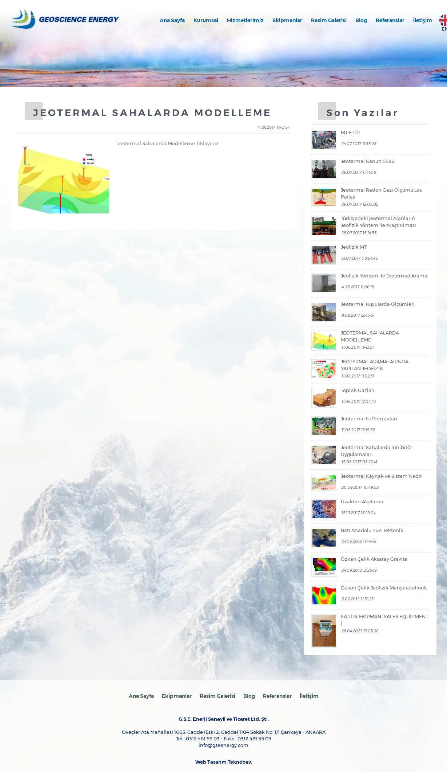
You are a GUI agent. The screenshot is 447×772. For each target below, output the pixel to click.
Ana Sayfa (172, 20)
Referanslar (390, 20)
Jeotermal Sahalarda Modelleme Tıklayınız (168, 143)
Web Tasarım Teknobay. (223, 762)
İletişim (422, 20)
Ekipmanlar (287, 20)
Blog (361, 20)
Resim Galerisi (329, 20)
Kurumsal (205, 20)
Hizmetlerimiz (245, 20)
